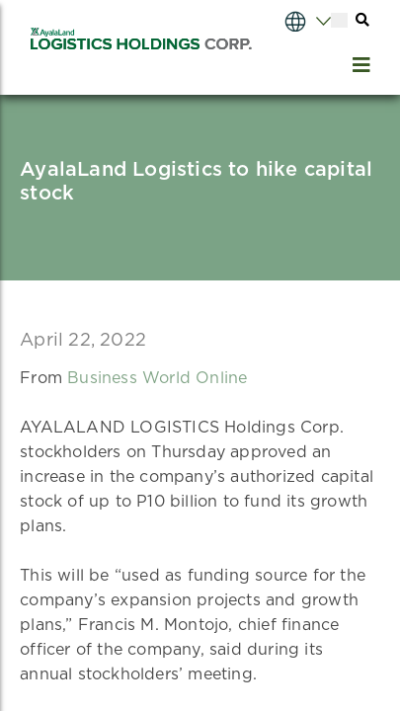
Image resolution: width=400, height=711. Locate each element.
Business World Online (157, 378)
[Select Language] (288, 20)
